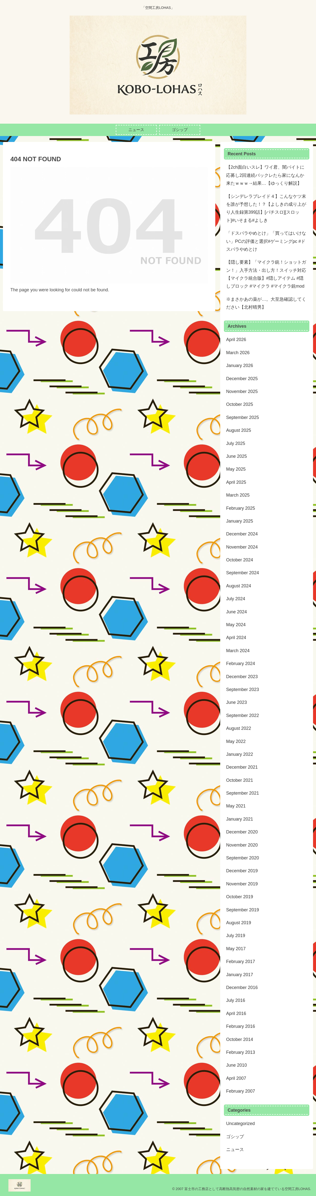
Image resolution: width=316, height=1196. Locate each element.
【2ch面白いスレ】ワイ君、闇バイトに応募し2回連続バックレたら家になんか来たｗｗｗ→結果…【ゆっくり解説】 (265, 175)
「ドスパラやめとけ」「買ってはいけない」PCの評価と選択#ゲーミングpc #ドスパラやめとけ (266, 241)
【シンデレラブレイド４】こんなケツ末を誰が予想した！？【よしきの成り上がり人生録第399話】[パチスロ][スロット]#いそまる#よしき (266, 208)
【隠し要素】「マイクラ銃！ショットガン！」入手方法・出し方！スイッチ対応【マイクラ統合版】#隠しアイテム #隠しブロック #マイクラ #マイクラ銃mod (266, 274)
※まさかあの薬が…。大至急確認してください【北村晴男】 (266, 303)
